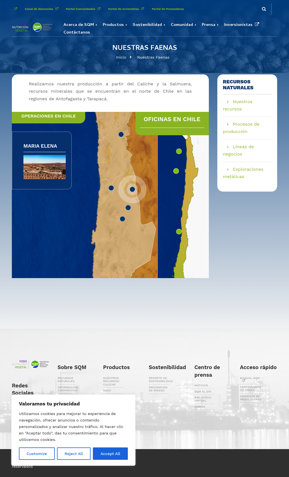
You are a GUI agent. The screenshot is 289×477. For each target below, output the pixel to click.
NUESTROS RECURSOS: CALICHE (111, 381)
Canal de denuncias (42, 9)
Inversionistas (242, 25)
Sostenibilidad (147, 25)
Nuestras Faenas (153, 57)
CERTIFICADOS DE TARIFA (250, 388)
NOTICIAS (201, 385)
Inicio (121, 57)
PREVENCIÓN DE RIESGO (158, 388)
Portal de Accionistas (127, 9)
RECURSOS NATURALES (66, 379)
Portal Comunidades (84, 9)
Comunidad (182, 25)
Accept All (110, 453)
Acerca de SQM (79, 25)
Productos (113, 25)
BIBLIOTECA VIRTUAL (202, 399)
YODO (107, 390)
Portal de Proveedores (168, 9)
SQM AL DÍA (202, 391)
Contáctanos (77, 32)
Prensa (208, 25)
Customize (37, 453)
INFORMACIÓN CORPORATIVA (68, 388)
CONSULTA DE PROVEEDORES (250, 397)
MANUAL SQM (250, 379)
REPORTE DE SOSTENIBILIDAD (161, 379)
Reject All (74, 453)
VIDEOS (199, 407)
